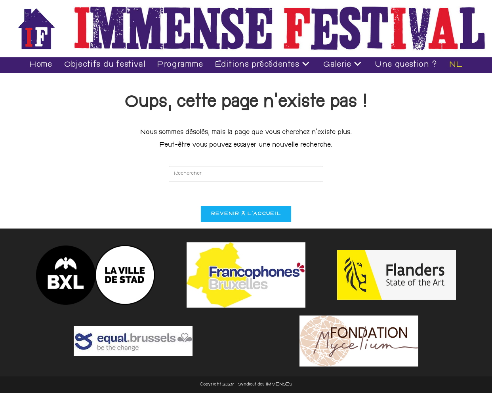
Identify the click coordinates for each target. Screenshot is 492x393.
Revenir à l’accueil (246, 214)
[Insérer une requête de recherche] (246, 174)
